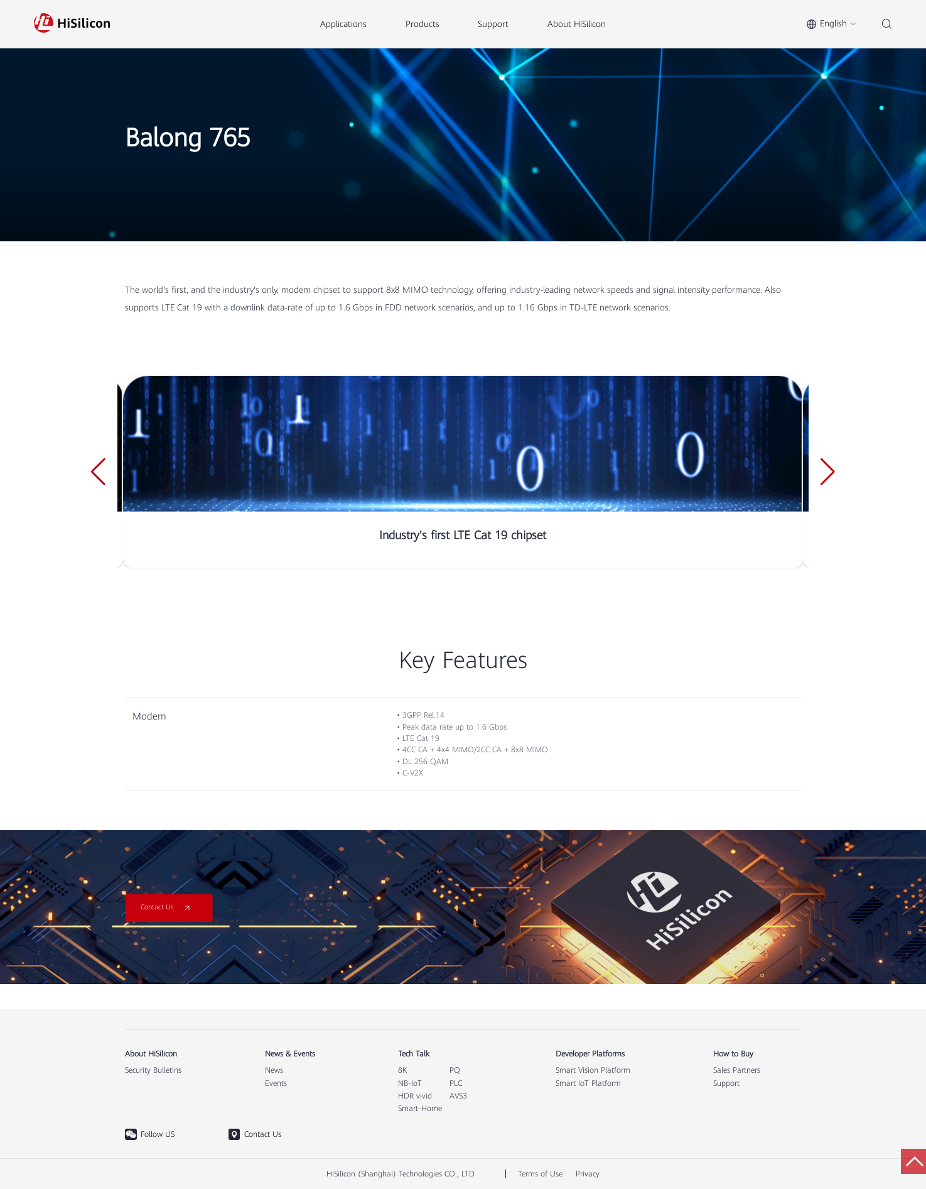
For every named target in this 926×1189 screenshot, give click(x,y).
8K (402, 1070)
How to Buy (733, 1053)
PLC (456, 1083)
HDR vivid (415, 1096)
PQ (455, 1070)
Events (276, 1083)
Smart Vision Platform (593, 1070)
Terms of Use (540, 1174)
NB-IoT (410, 1083)
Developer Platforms (590, 1053)
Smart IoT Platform (588, 1083)
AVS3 (458, 1096)
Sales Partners (736, 1070)
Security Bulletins (153, 1070)
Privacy (588, 1174)
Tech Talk (413, 1053)
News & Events (290, 1053)
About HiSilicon (151, 1053)
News (274, 1070)
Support (726, 1083)
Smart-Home (420, 1108)
